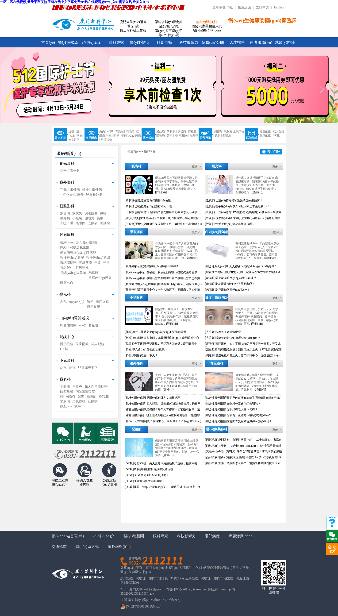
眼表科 (65, 379)
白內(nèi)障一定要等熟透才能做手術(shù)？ (254, 272)
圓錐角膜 (66, 391)
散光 (90, 301)
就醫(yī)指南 (285, 42)
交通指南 (59, 547)
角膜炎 (77, 386)
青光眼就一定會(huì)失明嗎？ (242, 403)
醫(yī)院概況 (68, 42)
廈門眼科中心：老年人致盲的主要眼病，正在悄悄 (169, 289)
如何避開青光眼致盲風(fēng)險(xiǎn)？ (248, 421)
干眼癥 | (130, 131)
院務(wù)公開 (213, 42)
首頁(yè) (48, 42)
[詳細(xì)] (161, 192)
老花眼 (93, 325)
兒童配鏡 (82, 344)
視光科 (65, 294)
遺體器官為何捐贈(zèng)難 (154, 200)
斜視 (63, 368)
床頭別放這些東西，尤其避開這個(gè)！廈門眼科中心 (165, 337)
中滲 (106, 262)
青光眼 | (120, 131)
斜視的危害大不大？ (145, 355)
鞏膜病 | (172, 131)
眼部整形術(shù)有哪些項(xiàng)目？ (237, 337)
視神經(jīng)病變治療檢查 (163, 266)
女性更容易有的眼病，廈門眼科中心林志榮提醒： (171, 218)
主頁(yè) (136, 151)
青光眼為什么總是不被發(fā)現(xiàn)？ (247, 415)
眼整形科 (66, 206)
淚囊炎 (77, 213)
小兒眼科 (66, 360)
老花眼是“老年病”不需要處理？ (235, 283)
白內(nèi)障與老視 (74, 318)
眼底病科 (66, 235)
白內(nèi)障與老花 (216, 233)
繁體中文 (262, 7)
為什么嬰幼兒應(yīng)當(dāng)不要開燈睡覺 (159, 332)
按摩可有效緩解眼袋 (228, 332)
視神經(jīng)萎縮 (98, 257)
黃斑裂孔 (66, 267)
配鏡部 (136, 429)
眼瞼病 (91, 396)
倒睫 (103, 213)
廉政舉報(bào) (119, 547)
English (279, 7)
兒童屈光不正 (88, 368)
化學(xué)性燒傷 (72, 194)
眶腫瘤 (105, 223)
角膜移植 (106, 139)
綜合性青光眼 (70, 171)
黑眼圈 (228, 131)
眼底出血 (66, 283)
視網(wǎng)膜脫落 (73, 273)
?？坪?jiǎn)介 (104, 536)
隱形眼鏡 (66, 344)
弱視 (72, 368)
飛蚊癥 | (161, 131)
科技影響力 (188, 42)
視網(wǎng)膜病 (99, 278)
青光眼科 (66, 164)
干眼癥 (65, 386)
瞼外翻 (65, 218)
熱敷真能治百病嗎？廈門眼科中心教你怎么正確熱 (166, 212)
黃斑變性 (82, 267)
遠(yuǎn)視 (76, 302)
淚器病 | (182, 131)
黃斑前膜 (85, 262)
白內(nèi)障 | (106, 131)
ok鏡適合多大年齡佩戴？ (149, 481)
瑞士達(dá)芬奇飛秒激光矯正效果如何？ (237, 200)
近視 (63, 301)
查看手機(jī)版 (222, 7)
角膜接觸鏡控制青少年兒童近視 (153, 469)
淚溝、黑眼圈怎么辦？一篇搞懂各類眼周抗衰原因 (249, 463)
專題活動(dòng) (241, 536)
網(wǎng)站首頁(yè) (68, 536)
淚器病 (65, 213)
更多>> (196, 166)
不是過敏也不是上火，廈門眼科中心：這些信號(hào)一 (246, 355)
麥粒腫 (192, 131)
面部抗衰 (211, 439)
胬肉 (81, 396)
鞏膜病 (65, 401)
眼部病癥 (164, 42)
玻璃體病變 (68, 262)
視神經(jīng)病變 (72, 257)
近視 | (72, 131)
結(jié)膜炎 (67, 396)
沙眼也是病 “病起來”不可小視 (153, 206)
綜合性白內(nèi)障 (73, 325)
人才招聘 (237, 42)
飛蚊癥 (93, 272)
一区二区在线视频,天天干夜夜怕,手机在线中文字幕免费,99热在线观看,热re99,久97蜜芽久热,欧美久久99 (74, 2)
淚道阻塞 (91, 213)
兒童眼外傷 (94, 194)
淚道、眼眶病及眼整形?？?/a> (216, 299)
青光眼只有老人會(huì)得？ (240, 409)
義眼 (100, 218)
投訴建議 (244, 7)
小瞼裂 (77, 218)
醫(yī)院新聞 (140, 42)
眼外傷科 (66, 182)
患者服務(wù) (261, 42)
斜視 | (109, 135)
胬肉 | (170, 135)
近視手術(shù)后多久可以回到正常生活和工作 (241, 206)
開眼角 (227, 135)
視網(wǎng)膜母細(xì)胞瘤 (79, 242)
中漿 (97, 262)
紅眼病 (93, 401)
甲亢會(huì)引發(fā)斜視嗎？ (149, 349)
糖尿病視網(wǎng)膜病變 (78, 252)
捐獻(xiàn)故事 (70, 406)
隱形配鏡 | (266, 135)
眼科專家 (116, 42)
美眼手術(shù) (214, 451)
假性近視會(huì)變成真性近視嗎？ (234, 224)
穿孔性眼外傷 (70, 189)
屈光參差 (93, 306)
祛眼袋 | (218, 131)
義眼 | (218, 135)
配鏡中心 (66, 337)
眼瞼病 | (161, 135)
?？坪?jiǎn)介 (93, 42)
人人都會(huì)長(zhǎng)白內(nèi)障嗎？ (253, 266)
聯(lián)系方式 (87, 547)
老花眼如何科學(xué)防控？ (232, 289)
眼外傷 (194, 135)
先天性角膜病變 (96, 386)
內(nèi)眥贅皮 (85, 391)
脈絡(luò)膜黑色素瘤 (74, 247)
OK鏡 (276, 135)
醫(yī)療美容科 (216, 429)
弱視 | (116, 135)
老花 (76, 139)
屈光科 (217, 166)
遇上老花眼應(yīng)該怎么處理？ (235, 278)
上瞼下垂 (66, 223)
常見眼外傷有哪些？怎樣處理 (162, 397)
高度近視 (102, 301)
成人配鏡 (278, 131)
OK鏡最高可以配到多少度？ (151, 475)
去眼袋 (93, 223)
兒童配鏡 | (266, 131)
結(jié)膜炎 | (182, 135)
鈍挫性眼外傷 (92, 189)
